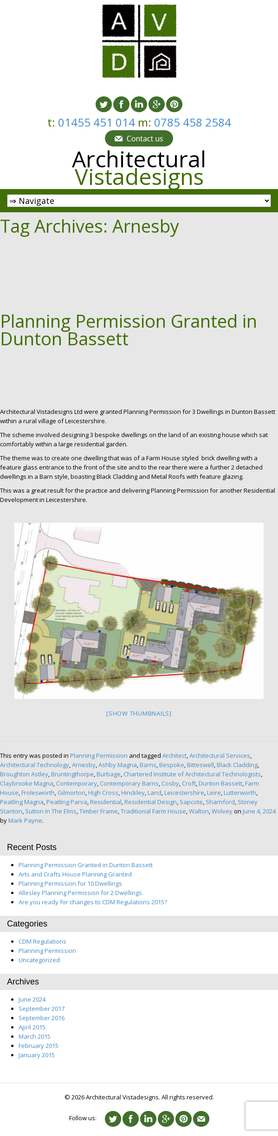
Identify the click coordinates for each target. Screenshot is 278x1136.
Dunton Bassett (220, 783)
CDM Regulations (42, 941)
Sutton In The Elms (51, 811)
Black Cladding (237, 765)
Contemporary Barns (129, 783)
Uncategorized (39, 960)
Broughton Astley (24, 774)
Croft (189, 783)
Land (155, 792)
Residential (106, 802)
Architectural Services (219, 755)
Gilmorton (71, 792)
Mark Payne (25, 820)
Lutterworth (240, 792)
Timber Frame (98, 811)
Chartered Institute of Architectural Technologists (192, 774)
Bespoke (171, 765)
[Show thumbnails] (139, 713)
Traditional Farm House (153, 811)
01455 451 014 (98, 122)
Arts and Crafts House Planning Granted (75, 874)
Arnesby (84, 765)
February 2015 (38, 1045)
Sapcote (191, 802)
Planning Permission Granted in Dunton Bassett (128, 329)
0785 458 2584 (192, 122)
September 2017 (42, 1008)
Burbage (109, 774)
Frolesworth (38, 792)
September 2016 (42, 1018)
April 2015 (32, 1027)
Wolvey (222, 811)
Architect (174, 755)
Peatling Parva (66, 802)
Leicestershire (184, 792)
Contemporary (76, 783)
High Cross (103, 792)
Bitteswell (200, 765)
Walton (199, 811)
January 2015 (37, 1055)
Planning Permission (99, 755)
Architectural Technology (34, 765)
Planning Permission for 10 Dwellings (70, 883)
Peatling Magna (22, 802)
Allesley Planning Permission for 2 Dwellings (80, 892)
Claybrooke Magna (26, 783)
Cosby (170, 783)
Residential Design (150, 802)
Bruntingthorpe (72, 774)
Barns (148, 765)
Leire (214, 792)
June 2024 (32, 999)
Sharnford (220, 802)
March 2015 (35, 1036)
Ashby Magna (117, 765)
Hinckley (133, 792)
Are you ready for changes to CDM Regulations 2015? (93, 902)
